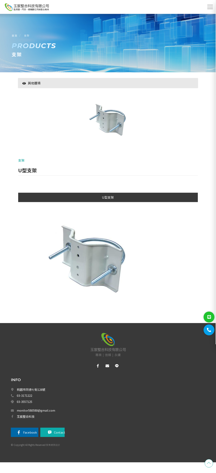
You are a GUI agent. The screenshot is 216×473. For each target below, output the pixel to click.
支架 (29, 39)
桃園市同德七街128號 (31, 399)
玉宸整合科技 (26, 425)
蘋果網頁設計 (53, 454)
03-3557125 (24, 411)
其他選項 (31, 90)
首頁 (17, 39)
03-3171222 (24, 405)
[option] (108, 128)
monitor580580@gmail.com (36, 419)
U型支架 (108, 207)
